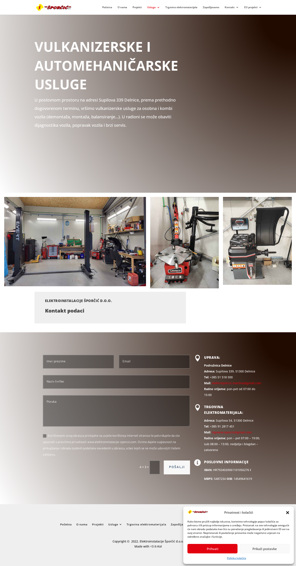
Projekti (137, 7)
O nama (122, 7)
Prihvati (212, 549)
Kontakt (230, 7)
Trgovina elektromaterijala (181, 7)
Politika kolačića (236, 558)
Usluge (151, 7)
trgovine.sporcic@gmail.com (232, 432)
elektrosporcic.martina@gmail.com (236, 383)
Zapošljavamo (211, 7)
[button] (287, 513)
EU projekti (251, 7)
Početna (107, 7)
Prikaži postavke (264, 549)
